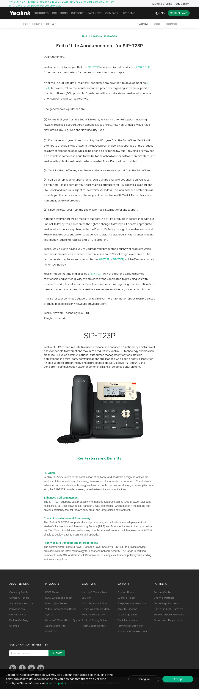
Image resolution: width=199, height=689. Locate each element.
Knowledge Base (127, 614)
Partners (94, 13)
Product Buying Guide (94, 620)
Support (77, 13)
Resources (171, 23)
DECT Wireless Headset (58, 597)
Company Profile (18, 592)
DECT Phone (52, 592)
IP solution (147, 359)
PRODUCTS (52, 583)
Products (41, 13)
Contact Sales (178, 13)
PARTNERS (160, 583)
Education (183, 3)
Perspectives (17, 609)
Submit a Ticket (126, 597)
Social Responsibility (21, 603)
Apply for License (127, 609)
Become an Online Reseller (169, 614)
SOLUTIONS (89, 583)
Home (25, 23)
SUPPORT (123, 583)
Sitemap (14, 625)
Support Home (125, 592)
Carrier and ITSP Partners (168, 609)
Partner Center (163, 592)
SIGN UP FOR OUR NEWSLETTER (28, 644)
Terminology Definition (130, 625)
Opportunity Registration (168, 620)
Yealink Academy (127, 620)
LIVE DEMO (128, 13)
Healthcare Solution (93, 614)
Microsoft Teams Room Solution (95, 594)
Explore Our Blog (18, 620)
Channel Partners (164, 597)
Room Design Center (94, 625)
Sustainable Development (132, 631)
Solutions (60, 13)
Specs (157, 23)
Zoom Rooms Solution (94, 603)
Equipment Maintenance (131, 603)
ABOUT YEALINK (19, 583)
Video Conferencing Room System (60, 611)
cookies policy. (56, 683)
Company (111, 13)
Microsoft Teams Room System (63, 620)
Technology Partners (166, 603)
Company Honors (19, 597)
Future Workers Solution (96, 609)
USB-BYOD (51, 631)
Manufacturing (162, 3)
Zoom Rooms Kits (55, 625)
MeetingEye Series (56, 603)
